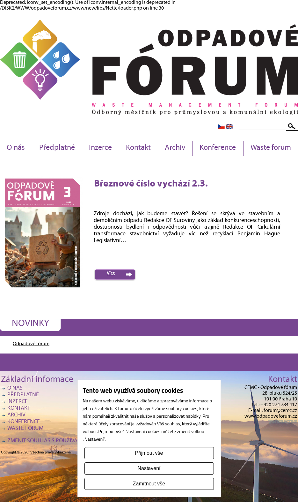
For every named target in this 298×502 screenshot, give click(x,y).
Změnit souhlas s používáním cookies (58, 441)
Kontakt (138, 148)
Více (111, 273)
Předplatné (57, 148)
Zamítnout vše (149, 483)
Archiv (175, 148)
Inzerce (100, 148)
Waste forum (271, 148)
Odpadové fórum (31, 344)
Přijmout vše (149, 453)
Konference (218, 148)
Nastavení (148, 468)
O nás (16, 148)
